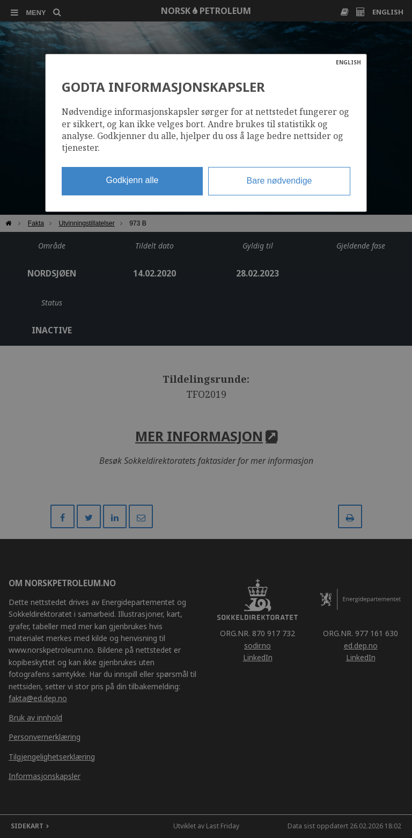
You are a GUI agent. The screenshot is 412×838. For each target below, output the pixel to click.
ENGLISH (348, 62)
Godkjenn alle (132, 180)
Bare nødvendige (279, 180)
